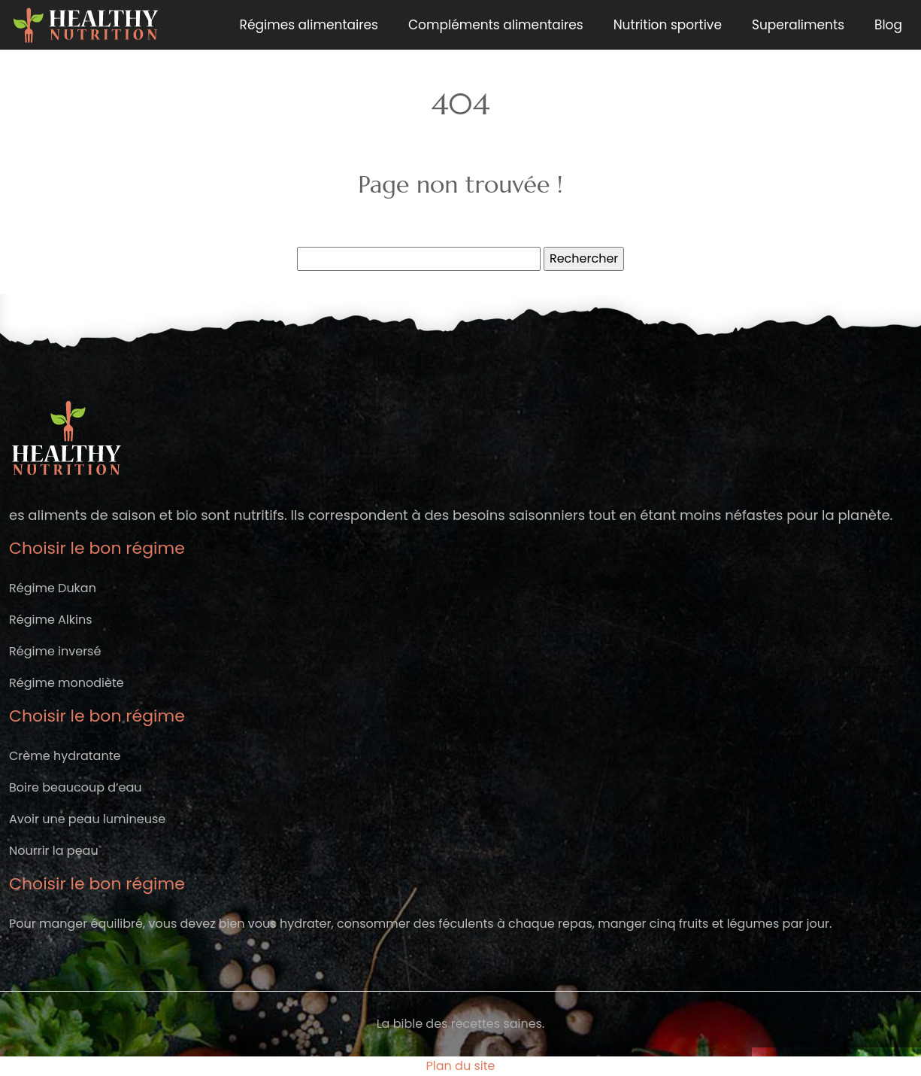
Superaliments (798, 25)
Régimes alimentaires (309, 25)
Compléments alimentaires (495, 25)
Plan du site (460, 1065)
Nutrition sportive (667, 25)
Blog (888, 25)
